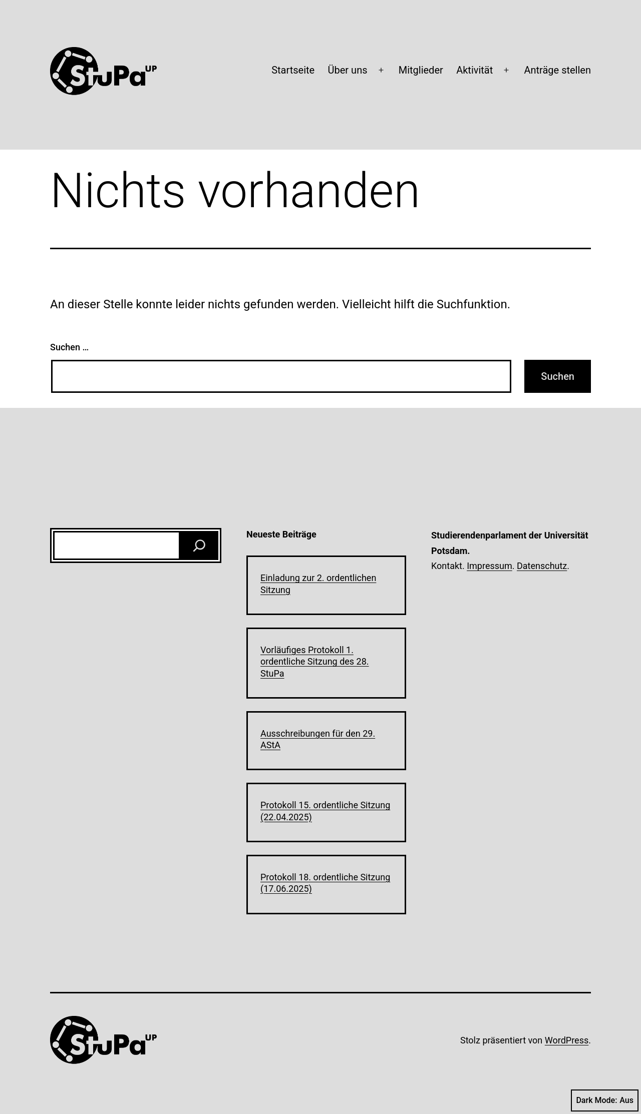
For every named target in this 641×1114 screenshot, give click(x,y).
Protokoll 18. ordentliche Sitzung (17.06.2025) (325, 883)
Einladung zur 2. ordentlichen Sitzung (318, 584)
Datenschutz (542, 566)
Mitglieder (421, 70)
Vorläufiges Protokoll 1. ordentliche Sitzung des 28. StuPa (314, 662)
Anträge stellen (557, 70)
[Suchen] (199, 545)
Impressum (489, 566)
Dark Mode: (604, 1100)
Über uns (348, 70)
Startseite (292, 70)
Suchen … (69, 347)
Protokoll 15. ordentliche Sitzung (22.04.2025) (325, 811)
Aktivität (474, 70)
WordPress (566, 1040)
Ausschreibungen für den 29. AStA (317, 739)
